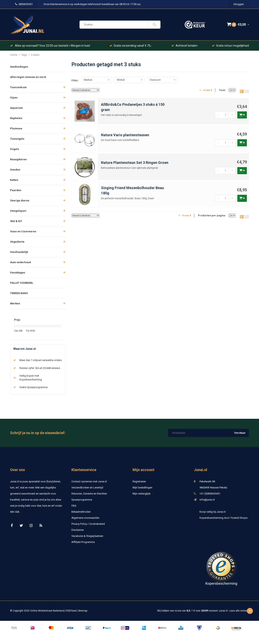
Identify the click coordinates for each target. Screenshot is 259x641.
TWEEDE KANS (19, 293)
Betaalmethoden (81, 511)
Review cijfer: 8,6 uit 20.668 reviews (39, 368)
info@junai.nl (207, 499)
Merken (15, 303)
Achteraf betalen (184, 45)
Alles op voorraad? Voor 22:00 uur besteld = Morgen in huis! (50, 45)
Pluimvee (16, 128)
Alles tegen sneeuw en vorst (28, 77)
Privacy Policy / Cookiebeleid (88, 523)
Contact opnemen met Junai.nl (89, 481)
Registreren (139, 481)
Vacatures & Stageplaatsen (87, 535)
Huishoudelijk (19, 251)
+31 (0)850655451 (210, 493)
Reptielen (16, 118)
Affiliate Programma (83, 542)
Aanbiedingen (19, 66)
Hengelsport (18, 210)
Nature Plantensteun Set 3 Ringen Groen (134, 162)
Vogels (14, 149)
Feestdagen (17, 272)
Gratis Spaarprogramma (33, 387)
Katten (14, 179)
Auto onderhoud (20, 262)
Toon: (222, 90)
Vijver (14, 97)
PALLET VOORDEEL (21, 282)
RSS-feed (71, 610)
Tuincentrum (18, 87)
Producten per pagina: (212, 215)
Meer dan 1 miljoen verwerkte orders (40, 360)
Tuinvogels (17, 138)
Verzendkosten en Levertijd (87, 487)
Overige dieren (19, 200)
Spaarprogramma (81, 499)
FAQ (73, 505)
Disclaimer (77, 529)
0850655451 (24, 4)
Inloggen (239, 4)
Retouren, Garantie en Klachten (89, 493)
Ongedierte (17, 241)
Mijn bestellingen (142, 487)
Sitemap (82, 610)
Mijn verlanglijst (142, 493)
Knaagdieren (18, 159)
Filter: (75, 80)
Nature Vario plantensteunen (125, 135)
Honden (15, 169)
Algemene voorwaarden (85, 517)
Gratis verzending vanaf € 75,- (130, 45)
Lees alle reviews (239, 610)
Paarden (15, 190)
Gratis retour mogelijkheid (230, 45)
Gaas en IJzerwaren (23, 231)
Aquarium (16, 107)
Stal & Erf (16, 221)
